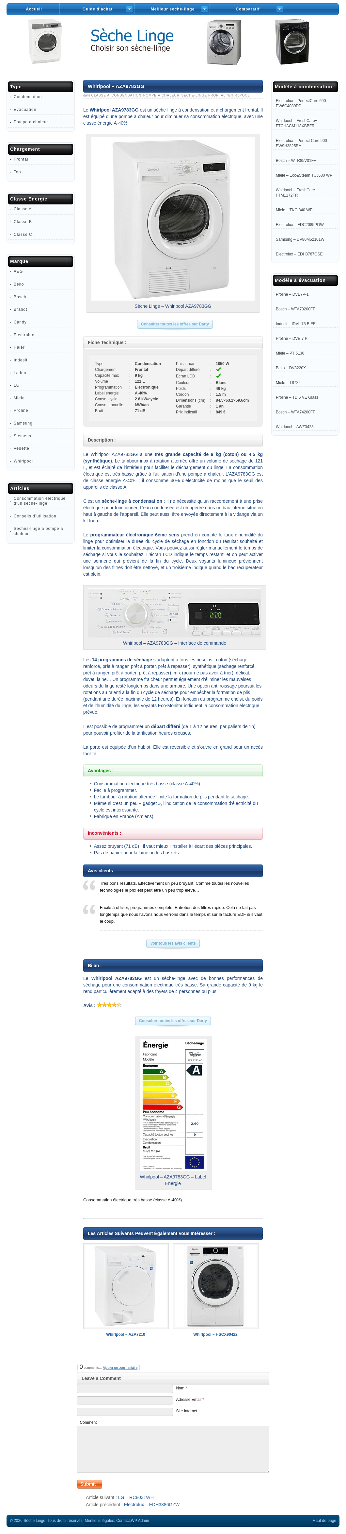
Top (17, 172)
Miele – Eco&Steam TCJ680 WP (304, 175)
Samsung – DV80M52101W (300, 239)
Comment (88, 1422)
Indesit (20, 360)
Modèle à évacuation (300, 280)
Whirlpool (239, 95)
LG (17, 385)
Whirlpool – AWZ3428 (295, 427)
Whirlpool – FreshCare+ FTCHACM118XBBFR (296, 123)
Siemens (22, 436)
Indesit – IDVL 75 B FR (296, 324)
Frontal (21, 159)
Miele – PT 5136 (290, 353)
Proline (21, 410)
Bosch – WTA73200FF (295, 309)
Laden (20, 373)
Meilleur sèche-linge (173, 9)
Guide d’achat (98, 9)
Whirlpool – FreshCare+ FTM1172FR (296, 193)
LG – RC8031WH (136, 1497)
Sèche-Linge (173, 48)
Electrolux (24, 335)
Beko (19, 284)
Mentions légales (99, 1520)
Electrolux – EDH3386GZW (152, 1504)
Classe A (100, 95)
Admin (140, 1520)
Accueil (34, 9)
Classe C (23, 234)
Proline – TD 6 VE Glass (297, 397)
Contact (123, 1520)
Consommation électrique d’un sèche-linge (40, 501)
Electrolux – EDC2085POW (300, 224)
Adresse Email (190, 1399)
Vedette (21, 448)
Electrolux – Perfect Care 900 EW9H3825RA (301, 143)
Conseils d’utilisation (35, 516)
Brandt (20, 309)
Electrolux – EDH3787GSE (299, 254)
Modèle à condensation (303, 86)
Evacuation (25, 109)
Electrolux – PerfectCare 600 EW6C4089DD (301, 103)
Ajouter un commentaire (120, 1367)
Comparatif (248, 9)
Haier (19, 347)
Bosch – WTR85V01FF (296, 160)
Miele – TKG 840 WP (294, 210)
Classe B (23, 221)
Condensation (126, 95)
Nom (181, 1388)
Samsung (23, 423)
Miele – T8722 (288, 382)
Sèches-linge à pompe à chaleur (38, 531)
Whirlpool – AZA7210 (125, 1290)
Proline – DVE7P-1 (292, 294)
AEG (18, 271)
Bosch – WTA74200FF (295, 412)
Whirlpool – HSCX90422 (215, 1290)
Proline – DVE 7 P (291, 338)
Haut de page (324, 1520)
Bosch (20, 297)
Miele (19, 398)
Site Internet (186, 1411)
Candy (20, 322)
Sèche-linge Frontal (203, 95)
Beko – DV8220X (291, 368)
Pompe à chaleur (161, 95)
